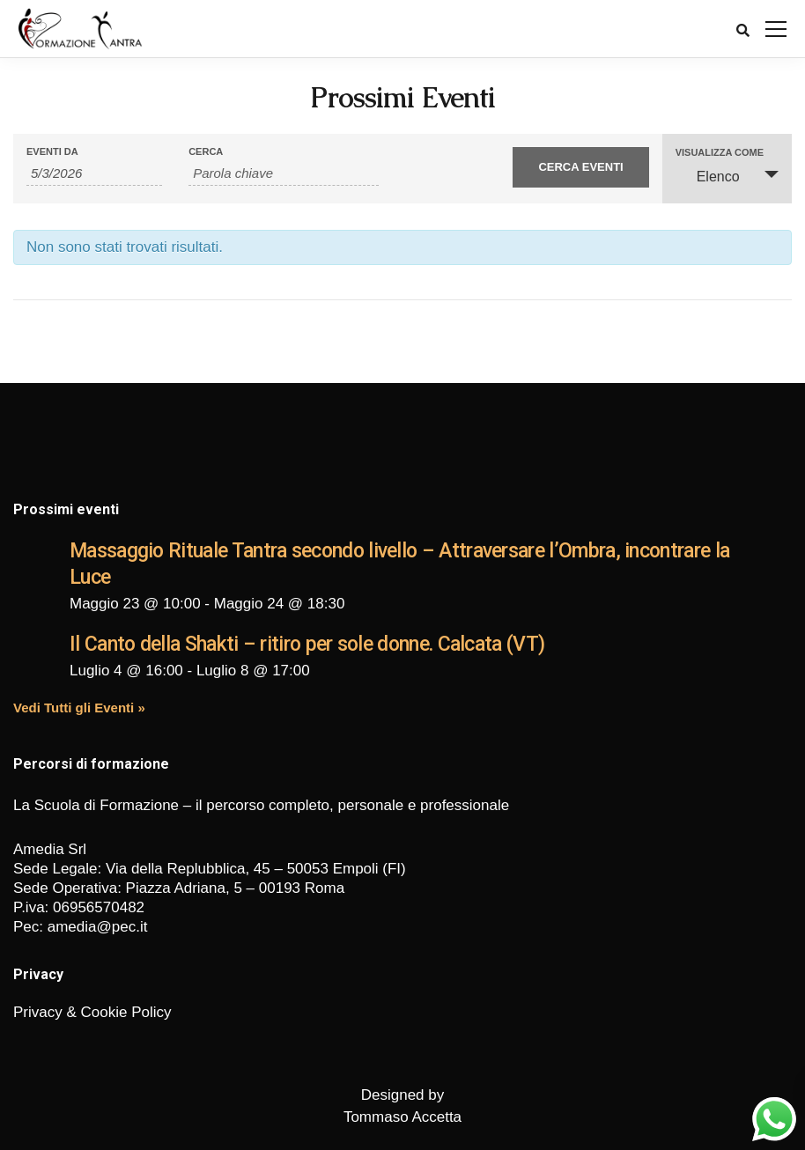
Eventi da (52, 152)
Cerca (205, 152)
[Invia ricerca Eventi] (580, 167)
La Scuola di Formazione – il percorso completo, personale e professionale (261, 805)
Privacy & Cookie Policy (92, 1012)
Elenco (708, 175)
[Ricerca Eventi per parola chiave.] (283, 173)
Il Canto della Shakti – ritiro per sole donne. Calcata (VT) (307, 644)
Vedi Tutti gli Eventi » (79, 707)
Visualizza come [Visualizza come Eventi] (720, 153)
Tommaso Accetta (402, 1117)
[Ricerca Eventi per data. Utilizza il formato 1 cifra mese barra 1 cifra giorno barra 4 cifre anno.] (94, 173)
